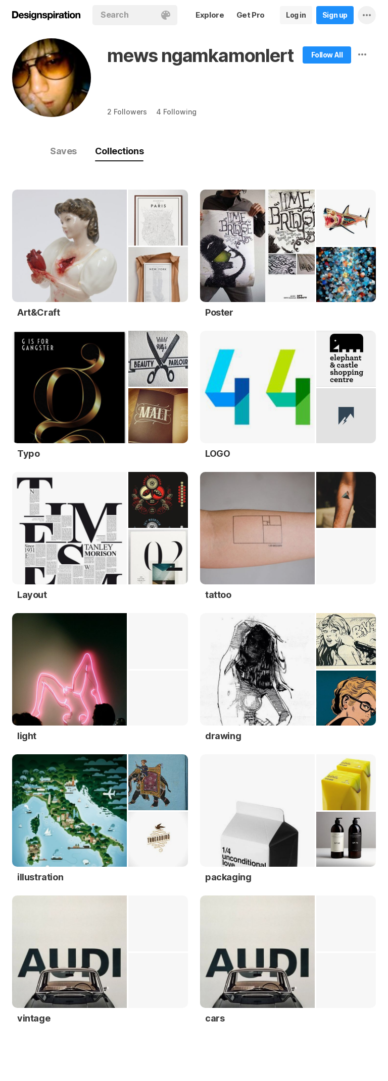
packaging (228, 877)
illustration (40, 877)
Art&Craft (38, 312)
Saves (63, 151)
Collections (119, 151)
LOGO (217, 453)
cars (214, 1018)
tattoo (218, 594)
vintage (33, 1018)
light (26, 736)
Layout (32, 594)
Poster (219, 312)
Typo (28, 453)
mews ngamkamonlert (200, 55)
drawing (223, 736)
